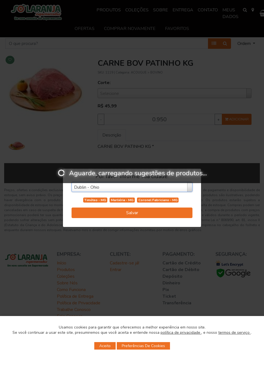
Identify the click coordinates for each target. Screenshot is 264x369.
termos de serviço (234, 332)
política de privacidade (181, 332)
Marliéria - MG (122, 200)
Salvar (132, 213)
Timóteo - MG (95, 200)
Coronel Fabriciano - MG (157, 200)
